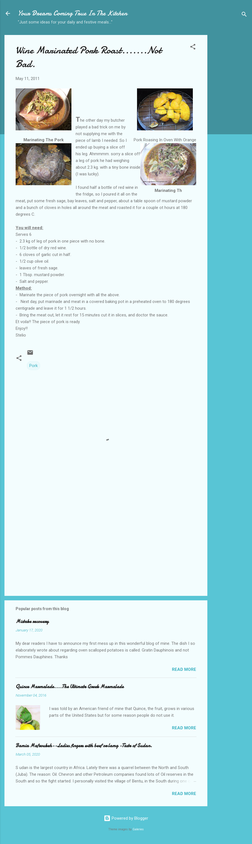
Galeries (138, 829)
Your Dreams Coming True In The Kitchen (72, 13)
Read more (184, 669)
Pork (33, 365)
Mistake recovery (32, 621)
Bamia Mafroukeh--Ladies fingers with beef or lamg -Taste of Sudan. (84, 745)
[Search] (244, 15)
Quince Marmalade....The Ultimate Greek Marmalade (70, 686)
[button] (192, 47)
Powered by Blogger (126, 818)
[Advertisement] (230, 123)
